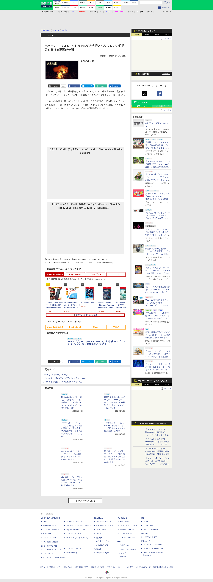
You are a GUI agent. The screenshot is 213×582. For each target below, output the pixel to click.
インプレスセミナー (73, 534)
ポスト (56, 86)
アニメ (116, 274)
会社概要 (129, 567)
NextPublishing (71, 553)
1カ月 (167, 35)
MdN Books (124, 545)
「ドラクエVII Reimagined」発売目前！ (153, 424)
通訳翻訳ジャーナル (127, 530)
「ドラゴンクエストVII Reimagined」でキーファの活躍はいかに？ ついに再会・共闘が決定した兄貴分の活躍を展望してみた (157, 444)
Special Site (143, 74)
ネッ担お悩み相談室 (50, 542)
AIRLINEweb (124, 521)
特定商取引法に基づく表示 (163, 567)
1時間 (137, 35)
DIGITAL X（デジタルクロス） (77, 538)
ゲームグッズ (95, 274)
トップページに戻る (85, 501)
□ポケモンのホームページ (55, 375)
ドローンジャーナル (50, 538)
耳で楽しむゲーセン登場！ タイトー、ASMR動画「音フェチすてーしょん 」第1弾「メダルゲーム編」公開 (114, 456)
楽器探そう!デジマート (104, 525)
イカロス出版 (122, 518)
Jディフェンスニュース (128, 525)
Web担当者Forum (49, 525)
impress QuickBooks (151, 530)
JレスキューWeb (126, 534)
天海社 (146, 521)
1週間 (157, 35)
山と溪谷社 (98, 538)
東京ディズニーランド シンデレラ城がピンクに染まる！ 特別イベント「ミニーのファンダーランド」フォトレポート (157, 234)
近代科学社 (98, 549)
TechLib (123, 557)
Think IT (46, 521)
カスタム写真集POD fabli (153, 549)
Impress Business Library (75, 530)
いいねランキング (162, 106)
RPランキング (142, 106)
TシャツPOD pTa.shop (153, 544)
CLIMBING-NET (102, 545)
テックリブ (121, 553)
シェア (75, 86)
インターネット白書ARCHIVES (54, 557)
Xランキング (143, 102)
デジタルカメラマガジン (52, 549)
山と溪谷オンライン (103, 541)
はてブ (89, 86)
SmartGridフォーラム (74, 521)
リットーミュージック (104, 521)
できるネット (48, 553)
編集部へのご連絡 (97, 567)
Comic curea (148, 525)
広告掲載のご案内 (81, 567)
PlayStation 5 (75, 274)
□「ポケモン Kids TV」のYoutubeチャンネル (64, 378)
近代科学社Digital (102, 553)
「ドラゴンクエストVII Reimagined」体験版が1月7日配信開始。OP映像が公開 (157, 451)
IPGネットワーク (147, 541)
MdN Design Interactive (128, 549)
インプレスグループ (143, 567)
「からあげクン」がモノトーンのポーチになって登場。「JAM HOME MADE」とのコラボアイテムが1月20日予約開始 (157, 218)
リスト (64, 86)
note (102, 86)
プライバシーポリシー (115, 567)
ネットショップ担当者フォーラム (78, 525)
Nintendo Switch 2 (55, 274)
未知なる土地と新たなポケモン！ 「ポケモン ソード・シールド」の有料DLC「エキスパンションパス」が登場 (114, 402)
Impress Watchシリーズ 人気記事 (152, 381)
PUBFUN (144, 534)
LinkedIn (116, 86)
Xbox (95, 327)
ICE (142, 518)
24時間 (146, 35)
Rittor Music (98, 518)
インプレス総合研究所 (51, 530)
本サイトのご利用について (50, 567)
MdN (119, 542)
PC (101, 12)
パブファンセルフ (150, 537)
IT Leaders (47, 534)
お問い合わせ (68, 567)
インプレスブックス (73, 549)
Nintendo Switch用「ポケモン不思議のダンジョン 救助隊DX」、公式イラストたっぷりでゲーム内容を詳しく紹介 (72, 402)
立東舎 (98, 534)
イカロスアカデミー (127, 538)
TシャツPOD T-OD (103, 530)
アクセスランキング (146, 31)
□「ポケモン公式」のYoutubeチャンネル (62, 382)
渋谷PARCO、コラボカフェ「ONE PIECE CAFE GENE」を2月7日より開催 (157, 196)
